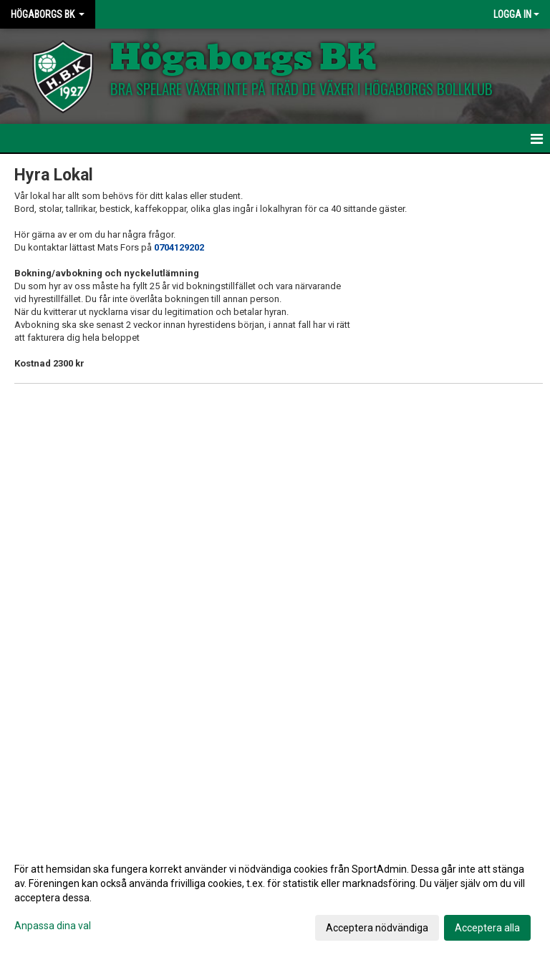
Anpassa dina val (52, 925)
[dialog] (275, 897)
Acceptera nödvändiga (377, 928)
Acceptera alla (487, 928)
